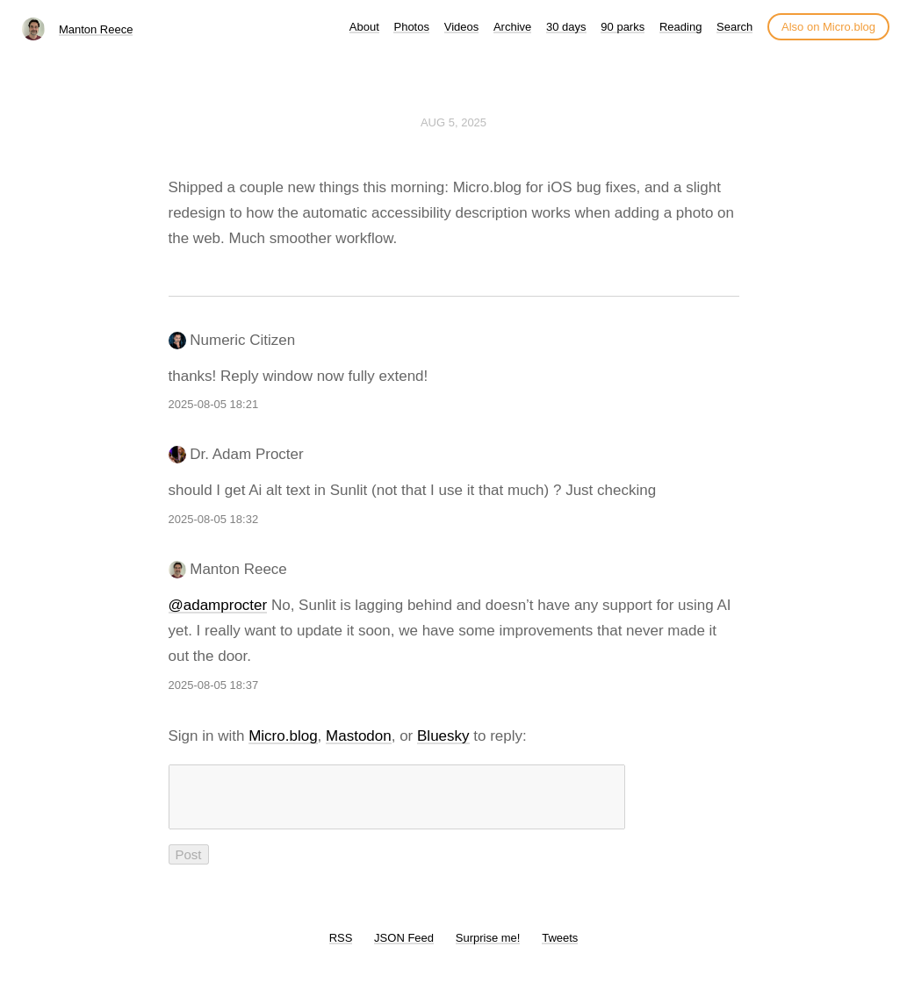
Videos (461, 26)
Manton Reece (96, 29)
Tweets (560, 948)
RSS (341, 948)
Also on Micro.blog (828, 26)
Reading (680, 26)
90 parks (622, 26)
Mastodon (359, 736)
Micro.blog (282, 736)
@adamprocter (218, 605)
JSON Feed (404, 948)
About (364, 26)
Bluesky (443, 736)
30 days (566, 26)
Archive (512, 26)
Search (734, 26)
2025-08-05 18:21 (214, 404)
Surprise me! (488, 948)
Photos (410, 26)
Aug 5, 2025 (453, 122)
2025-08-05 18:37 (214, 685)
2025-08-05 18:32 (214, 519)
